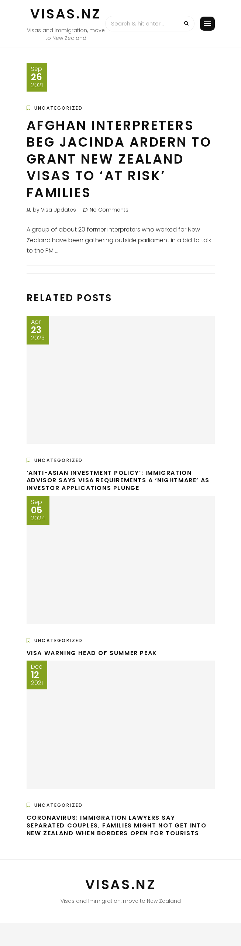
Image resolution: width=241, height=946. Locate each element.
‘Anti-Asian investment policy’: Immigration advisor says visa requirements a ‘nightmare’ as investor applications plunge (118, 481)
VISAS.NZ (65, 13)
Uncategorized (58, 108)
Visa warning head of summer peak (92, 653)
